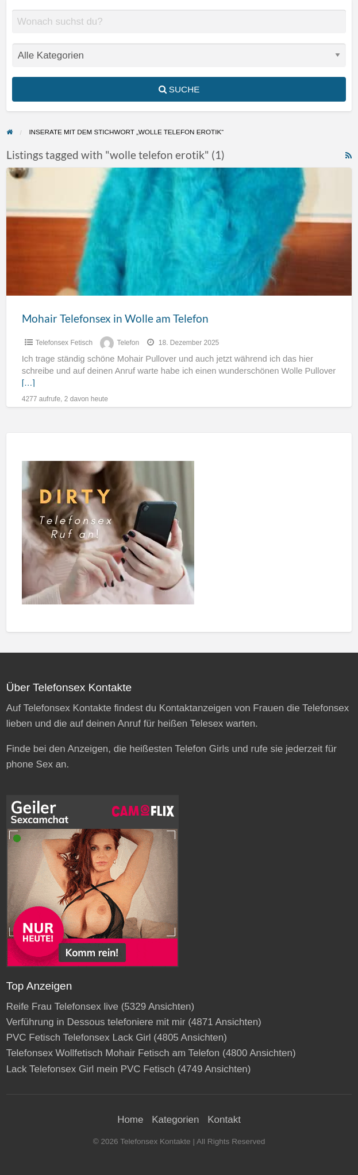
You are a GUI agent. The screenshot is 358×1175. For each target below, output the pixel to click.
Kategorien (175, 1119)
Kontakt (224, 1119)
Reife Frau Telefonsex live (62, 1006)
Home (130, 1119)
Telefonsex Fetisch (64, 343)
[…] (28, 382)
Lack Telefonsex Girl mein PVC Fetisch (90, 1069)
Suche (179, 89)
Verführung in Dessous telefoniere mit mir (96, 1022)
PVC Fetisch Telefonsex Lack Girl (78, 1037)
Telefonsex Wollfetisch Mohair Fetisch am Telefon (113, 1053)
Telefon (128, 343)
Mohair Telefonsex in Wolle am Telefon (115, 318)
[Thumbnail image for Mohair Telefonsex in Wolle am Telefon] (179, 232)
